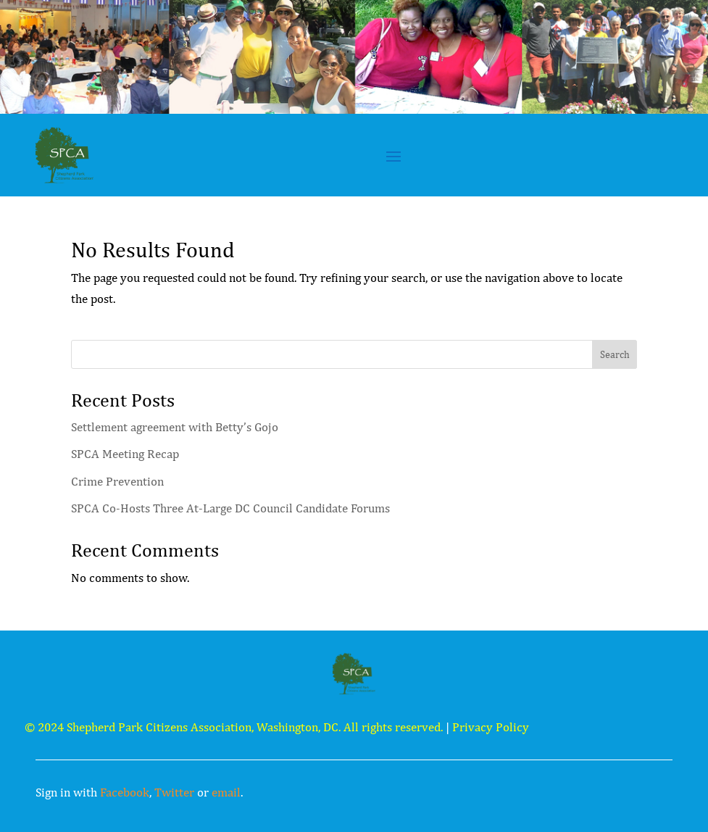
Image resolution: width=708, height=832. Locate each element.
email (226, 792)
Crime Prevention (117, 481)
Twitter (174, 792)
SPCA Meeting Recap (125, 453)
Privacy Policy (490, 727)
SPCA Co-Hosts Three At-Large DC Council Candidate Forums (230, 508)
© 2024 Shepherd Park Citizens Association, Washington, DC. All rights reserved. (234, 727)
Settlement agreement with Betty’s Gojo (174, 427)
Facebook (124, 792)
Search (615, 354)
